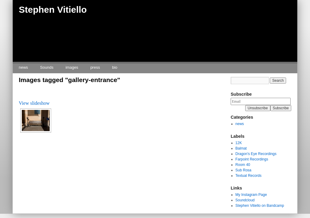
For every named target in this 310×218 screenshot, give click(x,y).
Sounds (46, 67)
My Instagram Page (251, 195)
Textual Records (249, 175)
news (23, 67)
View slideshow (34, 103)
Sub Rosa (244, 170)
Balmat (241, 148)
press (95, 67)
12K (239, 143)
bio (114, 67)
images (71, 67)
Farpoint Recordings (252, 159)
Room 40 (243, 165)
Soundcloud (245, 200)
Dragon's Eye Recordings (256, 154)
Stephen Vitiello (53, 10)
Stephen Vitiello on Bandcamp (260, 205)
